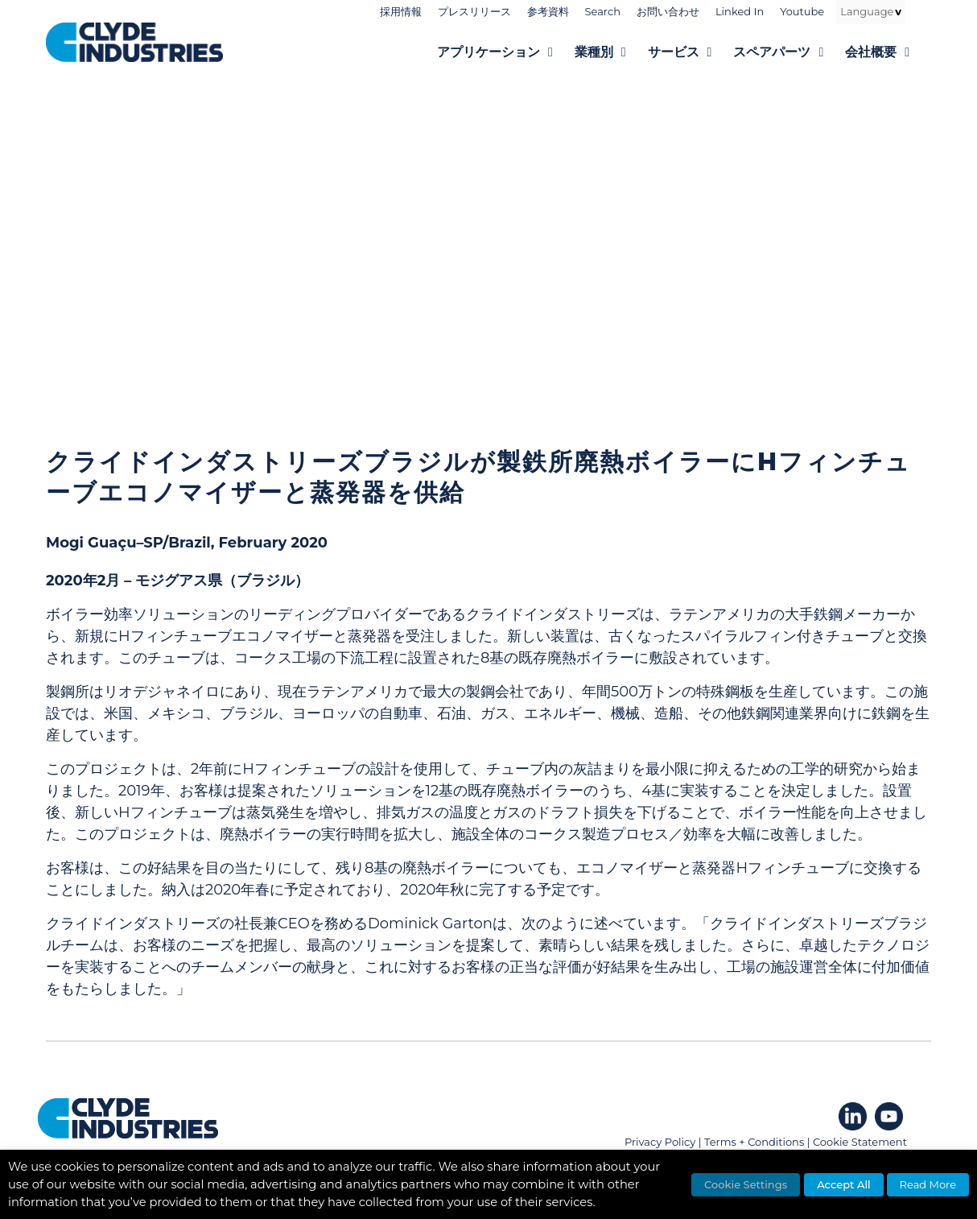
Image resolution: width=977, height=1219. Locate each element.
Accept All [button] (844, 1184)
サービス (691, 52)
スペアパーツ (789, 52)
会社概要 (888, 52)
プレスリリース (474, 11)
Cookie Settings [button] (745, 1184)
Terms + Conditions (754, 1141)
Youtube (802, 11)
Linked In (739, 11)
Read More (928, 1184)
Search (602, 11)
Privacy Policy (660, 1141)
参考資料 (548, 11)
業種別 (611, 52)
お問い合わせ (668, 11)
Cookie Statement (860, 1141)
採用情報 (401, 11)
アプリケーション (506, 52)
